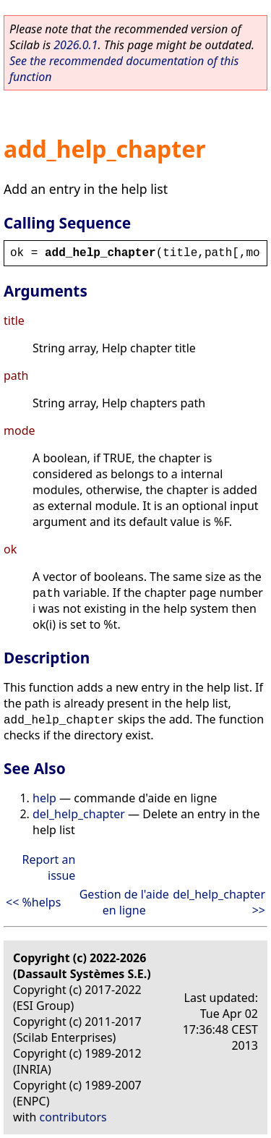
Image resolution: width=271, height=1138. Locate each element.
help (44, 798)
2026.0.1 (75, 45)
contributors (73, 1117)
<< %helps (33, 902)
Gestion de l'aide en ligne (124, 902)
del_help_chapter (79, 814)
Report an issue (48, 867)
